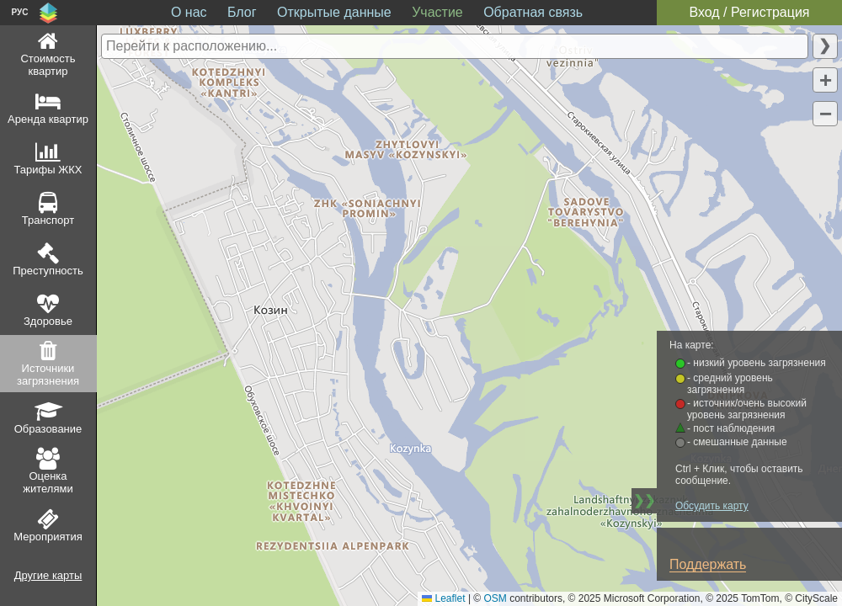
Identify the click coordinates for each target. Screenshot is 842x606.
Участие (437, 12)
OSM (495, 598)
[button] (825, 80)
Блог (242, 12)
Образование (48, 429)
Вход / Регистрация (749, 12)
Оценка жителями (47, 482)
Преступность (48, 270)
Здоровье (48, 321)
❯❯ (644, 500)
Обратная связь (533, 12)
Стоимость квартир (47, 64)
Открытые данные (334, 12)
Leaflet (443, 598)
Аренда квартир (48, 119)
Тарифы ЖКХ (48, 169)
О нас (189, 12)
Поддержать (707, 564)
